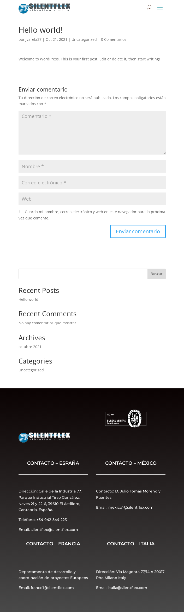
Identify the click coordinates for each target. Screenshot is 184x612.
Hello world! (29, 299)
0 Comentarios (113, 39)
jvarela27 (33, 39)
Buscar (157, 273)
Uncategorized (84, 39)
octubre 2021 (30, 346)
